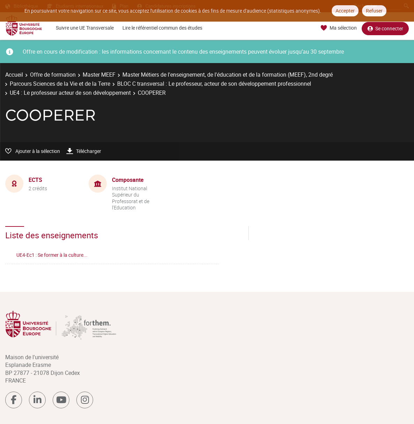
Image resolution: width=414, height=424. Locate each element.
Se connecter (385, 28)
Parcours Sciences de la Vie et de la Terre (60, 83)
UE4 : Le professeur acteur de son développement (70, 93)
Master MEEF (99, 74)
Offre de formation (53, 74)
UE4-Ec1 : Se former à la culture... (52, 255)
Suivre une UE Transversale (85, 27)
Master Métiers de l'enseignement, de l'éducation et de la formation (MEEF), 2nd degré (227, 74)
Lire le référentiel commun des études (162, 27)
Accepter (345, 10)
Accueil (14, 74)
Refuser (374, 10)
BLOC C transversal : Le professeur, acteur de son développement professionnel (214, 83)
